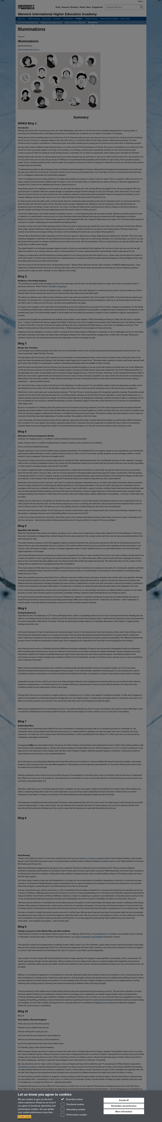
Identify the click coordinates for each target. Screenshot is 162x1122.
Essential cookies (72, 1099)
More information (123, 1111)
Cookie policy (24, 1117)
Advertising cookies (73, 1110)
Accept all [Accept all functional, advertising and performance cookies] (124, 1100)
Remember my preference (124, 1106)
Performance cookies (74, 1115)
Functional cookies (72, 1105)
